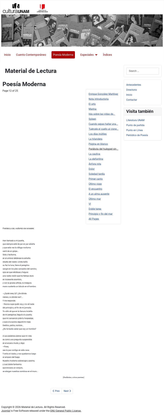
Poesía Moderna (63, 54)
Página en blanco (98, 143)
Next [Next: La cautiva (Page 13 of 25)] (67, 391)
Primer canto (96, 178)
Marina (92, 109)
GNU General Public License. (65, 410)
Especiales (87, 54)
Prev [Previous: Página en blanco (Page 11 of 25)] (56, 391)
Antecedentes (133, 84)
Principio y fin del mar (101, 213)
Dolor (92, 168)
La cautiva (94, 153)
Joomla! (5, 410)
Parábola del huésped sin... (103, 148)
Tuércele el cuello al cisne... (103, 128)
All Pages (94, 218)
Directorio (131, 89)
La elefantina (96, 158)
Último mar (95, 198)
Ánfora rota (95, 163)
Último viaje (95, 183)
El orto (92, 104)
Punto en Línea (134, 130)
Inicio (7, 54)
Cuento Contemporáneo (31, 54)
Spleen (92, 119)
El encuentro (95, 188)
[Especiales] (96, 54)
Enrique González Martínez (103, 94)
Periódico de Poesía (137, 135)
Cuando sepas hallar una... (103, 124)
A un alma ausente (99, 193)
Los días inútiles (98, 133)
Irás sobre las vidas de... (102, 114)
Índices (107, 54)
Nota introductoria (99, 99)
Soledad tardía (97, 173)
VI (90, 203)
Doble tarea (95, 208)
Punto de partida (135, 125)
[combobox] (142, 71)
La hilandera (95, 138)
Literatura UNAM (135, 120)
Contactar (131, 99)
